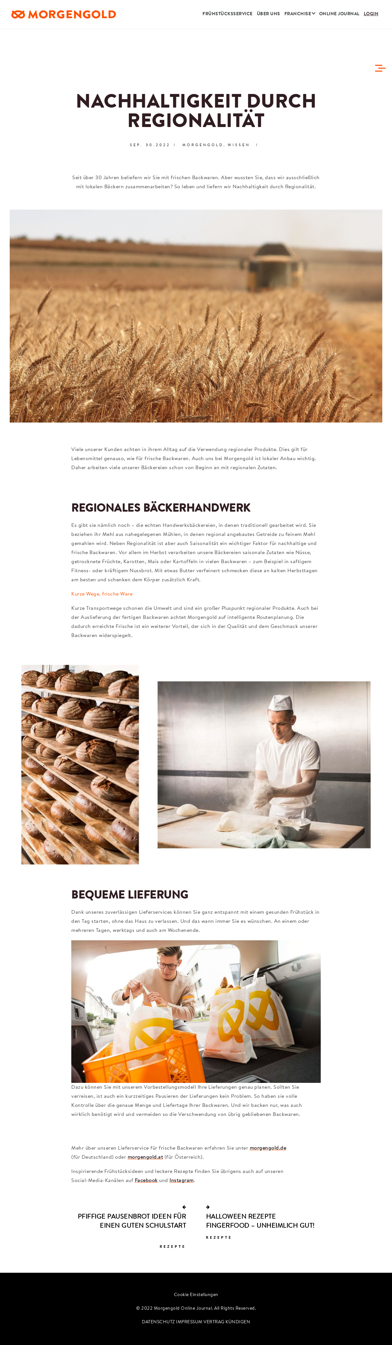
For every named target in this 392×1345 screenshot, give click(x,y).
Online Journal (339, 18)
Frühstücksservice (227, 18)
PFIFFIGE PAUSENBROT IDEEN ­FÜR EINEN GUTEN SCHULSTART (132, 1221)
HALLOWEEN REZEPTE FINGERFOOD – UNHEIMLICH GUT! (260, 1221)
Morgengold (203, 145)
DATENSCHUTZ (158, 1322)
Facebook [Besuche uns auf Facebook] (146, 1180)
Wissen (239, 145)
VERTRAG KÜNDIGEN (226, 1322)
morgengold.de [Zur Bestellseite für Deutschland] (268, 1148)
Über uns (268, 18)
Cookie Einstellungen (196, 1295)
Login (371, 18)
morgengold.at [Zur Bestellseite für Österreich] (145, 1157)
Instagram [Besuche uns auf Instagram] (181, 1180)
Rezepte (173, 1246)
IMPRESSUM (189, 1322)
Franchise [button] (297, 18)
